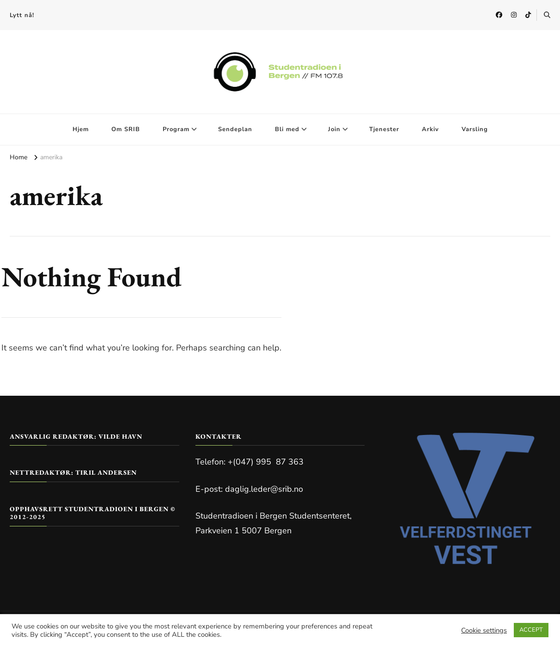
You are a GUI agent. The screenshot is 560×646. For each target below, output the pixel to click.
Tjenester (384, 129)
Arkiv (430, 129)
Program (176, 129)
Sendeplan (235, 129)
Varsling (475, 129)
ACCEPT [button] (531, 630)
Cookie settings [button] (484, 630)
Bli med (287, 129)
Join (334, 129)
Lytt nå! (22, 15)
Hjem (81, 129)
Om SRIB (125, 129)
